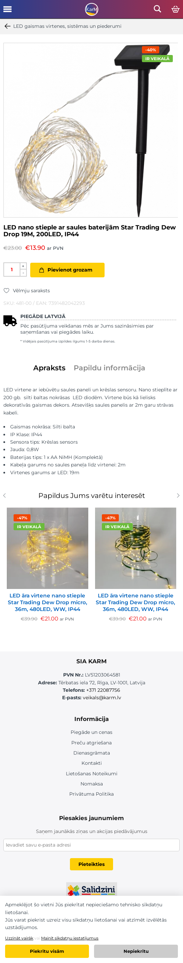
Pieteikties (91, 864)
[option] (90, 130)
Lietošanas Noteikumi (91, 774)
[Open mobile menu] (7, 11)
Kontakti (91, 763)
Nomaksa (91, 784)
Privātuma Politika (91, 794)
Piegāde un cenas (91, 732)
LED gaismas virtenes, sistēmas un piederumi (62, 26)
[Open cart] (175, 9)
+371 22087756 (103, 690)
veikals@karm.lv (102, 698)
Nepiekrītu (136, 951)
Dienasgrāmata (91, 753)
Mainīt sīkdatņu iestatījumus (69, 938)
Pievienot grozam (70, 270)
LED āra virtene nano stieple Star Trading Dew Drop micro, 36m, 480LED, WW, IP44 (47, 602)
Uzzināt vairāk (19, 938)
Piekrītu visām (47, 951)
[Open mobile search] (157, 10)
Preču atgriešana (91, 743)
